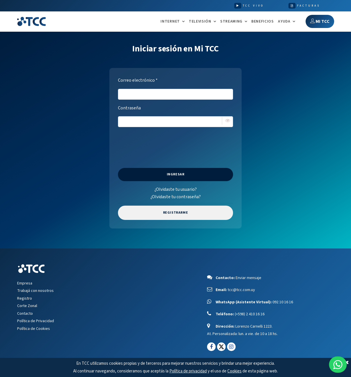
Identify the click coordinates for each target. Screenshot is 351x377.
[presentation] (175, 143)
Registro (24, 298)
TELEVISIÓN (200, 21)
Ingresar (175, 174)
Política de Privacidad (35, 321)
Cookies (234, 371)
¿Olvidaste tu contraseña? (176, 197)
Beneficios (262, 21)
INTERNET (170, 21)
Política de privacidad (188, 371)
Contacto (25, 313)
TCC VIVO (253, 6)
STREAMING (231, 21)
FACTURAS (308, 6)
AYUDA (284, 21)
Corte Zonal (27, 306)
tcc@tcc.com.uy (241, 290)
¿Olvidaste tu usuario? (176, 189)
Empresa (24, 283)
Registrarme (175, 212)
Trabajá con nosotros (35, 291)
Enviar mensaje (248, 278)
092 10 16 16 (282, 302)
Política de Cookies (33, 329)
